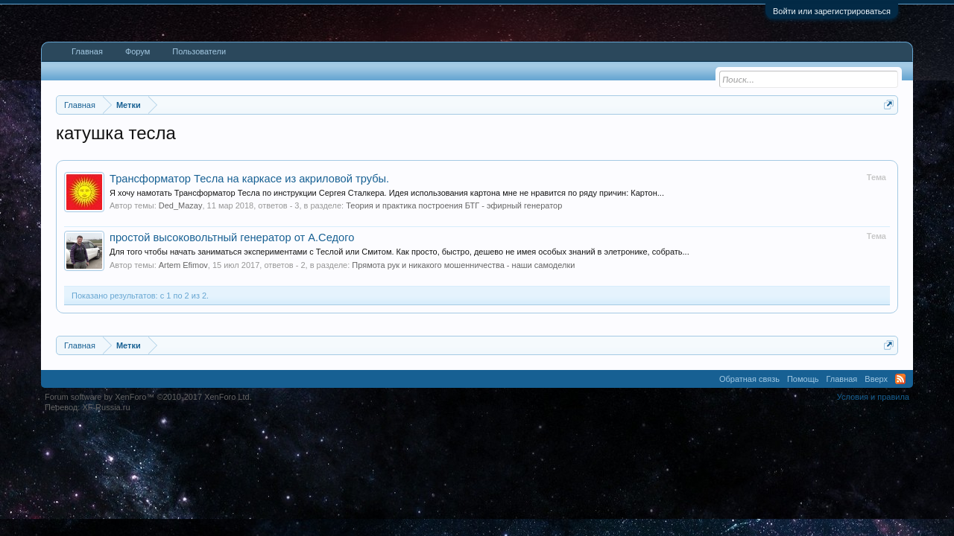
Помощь (803, 489)
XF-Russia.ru (106, 518)
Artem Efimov (183, 375)
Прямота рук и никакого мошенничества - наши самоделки (463, 375)
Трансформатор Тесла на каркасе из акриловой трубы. (249, 290)
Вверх (876, 489)
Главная (87, 51)
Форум (137, 51)
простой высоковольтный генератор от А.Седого (232, 348)
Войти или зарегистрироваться (832, 11)
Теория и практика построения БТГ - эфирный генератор (454, 316)
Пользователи (199, 51)
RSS (900, 490)
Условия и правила (873, 507)
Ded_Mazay (181, 316)
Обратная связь (749, 489)
